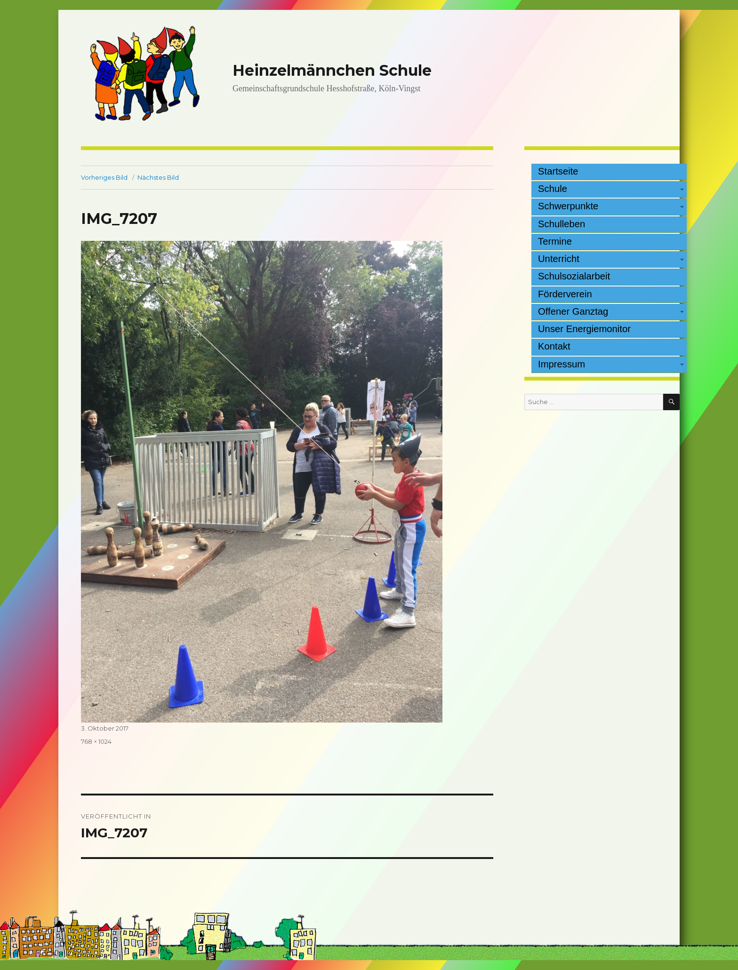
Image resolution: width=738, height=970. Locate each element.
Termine (555, 241)
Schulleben (561, 224)
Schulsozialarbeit (574, 276)
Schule (552, 188)
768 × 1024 (96, 741)
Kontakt (554, 346)
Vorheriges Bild (104, 177)
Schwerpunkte (568, 206)
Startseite (558, 171)
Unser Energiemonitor (584, 329)
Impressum (561, 364)
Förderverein (565, 294)
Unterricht (558, 259)
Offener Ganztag (573, 311)
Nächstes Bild (158, 177)
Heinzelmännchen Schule (332, 70)
